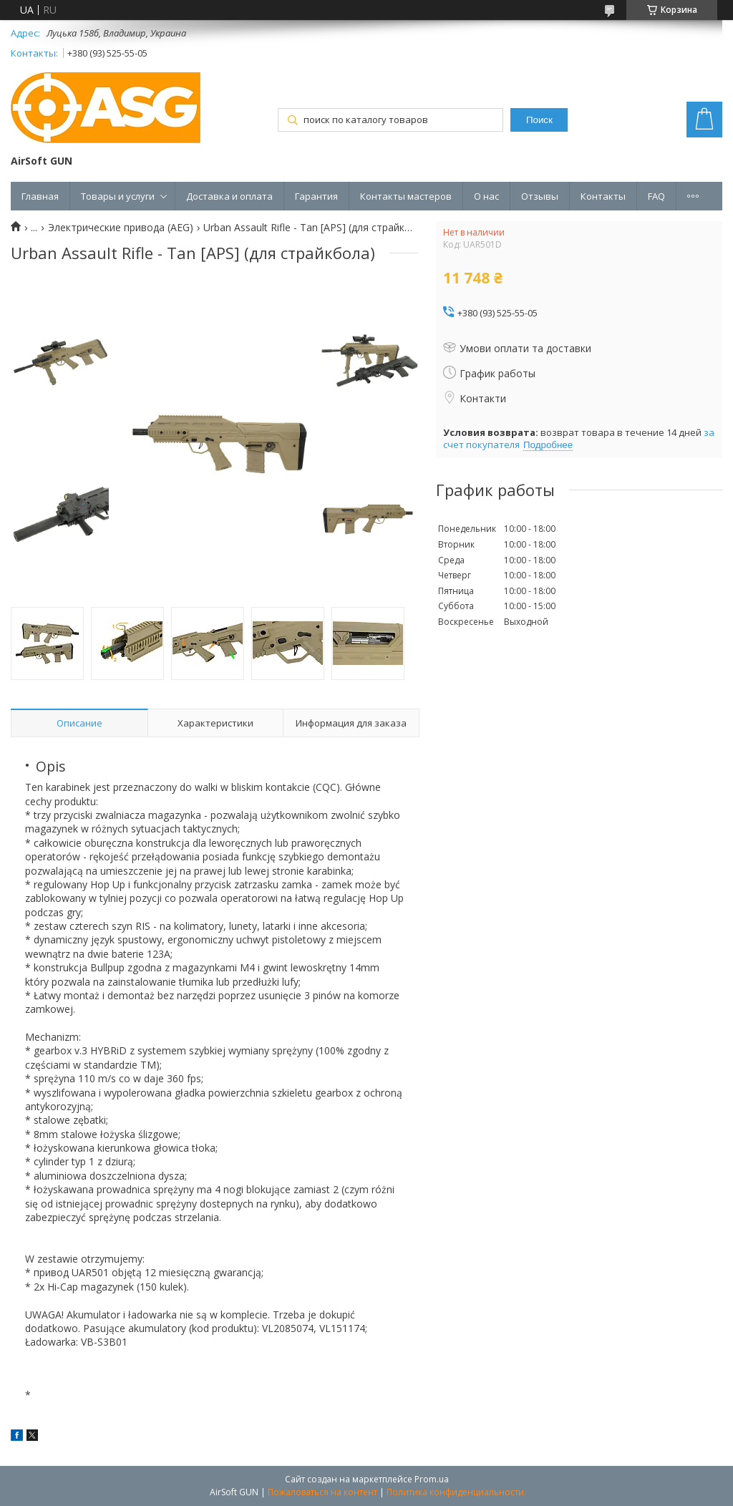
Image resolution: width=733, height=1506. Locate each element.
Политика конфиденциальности (455, 1492)
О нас (486, 196)
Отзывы (539, 196)
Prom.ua (431, 1479)
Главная (40, 196)
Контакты (603, 196)
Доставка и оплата (229, 196)
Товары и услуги (118, 196)
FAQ (656, 196)
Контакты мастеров (406, 196)
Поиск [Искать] (539, 120)
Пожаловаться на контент (322, 1492)
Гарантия (316, 196)
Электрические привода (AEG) (120, 227)
